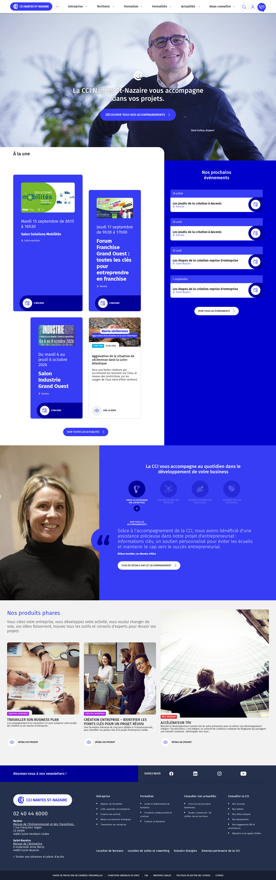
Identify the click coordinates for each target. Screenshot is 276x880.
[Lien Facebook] (179, 774)
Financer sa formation (155, 822)
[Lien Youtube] (251, 774)
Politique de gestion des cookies (193, 875)
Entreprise (103, 796)
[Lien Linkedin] (203, 774)
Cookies (219, 875)
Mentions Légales (162, 875)
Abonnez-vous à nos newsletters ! (39, 774)
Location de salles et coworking (148, 850)
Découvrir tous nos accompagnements (138, 117)
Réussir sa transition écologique (116, 819)
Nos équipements (240, 819)
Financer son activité (110, 814)
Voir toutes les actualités (85, 433)
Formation (147, 796)
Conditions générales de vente (123, 875)
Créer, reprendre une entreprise (115, 809)
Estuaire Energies (185, 850)
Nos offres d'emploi (241, 814)
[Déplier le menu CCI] (57, 6)
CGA (146, 875)
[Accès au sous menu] (86, 6)
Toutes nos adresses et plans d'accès (40, 856)
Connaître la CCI (238, 796)
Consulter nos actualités (200, 796)
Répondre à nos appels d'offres (246, 833)
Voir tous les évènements (217, 312)
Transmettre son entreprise (113, 825)
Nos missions (238, 804)
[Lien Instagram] (227, 774)
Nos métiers (238, 809)
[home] (31, 6)
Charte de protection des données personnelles (78, 875)
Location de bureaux (109, 850)
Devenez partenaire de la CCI (221, 850)
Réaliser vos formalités (111, 804)
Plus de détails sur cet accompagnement (149, 567)
